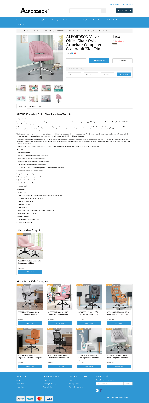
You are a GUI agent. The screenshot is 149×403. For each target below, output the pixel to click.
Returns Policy (47, 387)
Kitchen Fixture (23, 25)
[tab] (21, 106)
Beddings (56, 20)
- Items (124, 10)
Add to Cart (99, 61)
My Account (128, 4)
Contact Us (46, 380)
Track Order (20, 384)
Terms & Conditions (76, 387)
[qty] (74, 74)
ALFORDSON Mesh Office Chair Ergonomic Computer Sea (88, 358)
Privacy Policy (73, 384)
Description (22, 106)
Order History (20, 387)
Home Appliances (42, 20)
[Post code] (107, 74)
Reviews (36, 106)
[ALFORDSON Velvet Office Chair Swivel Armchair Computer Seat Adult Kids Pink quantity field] (76, 60)
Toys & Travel (98, 20)
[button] (122, 60)
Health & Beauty (113, 20)
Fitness (30, 20)
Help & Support (115, 4)
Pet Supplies (85, 20)
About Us (72, 380)
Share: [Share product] (72, 53)
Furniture (20, 20)
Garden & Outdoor (70, 20)
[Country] (91, 74)
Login (18, 380)
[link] (101, 390)
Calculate (124, 74)
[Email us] (97, 390)
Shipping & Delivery (49, 384)
